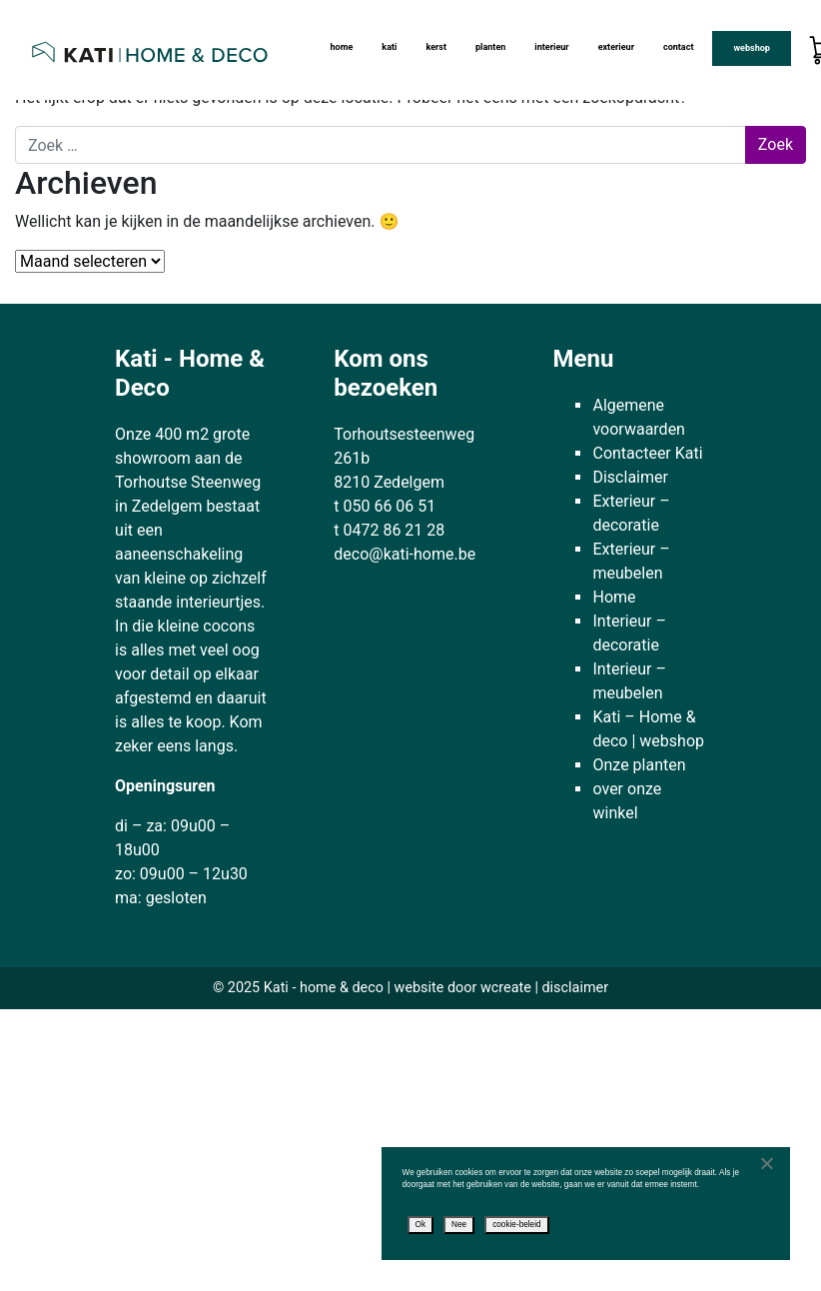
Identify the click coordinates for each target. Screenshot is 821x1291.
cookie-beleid (516, 1224)
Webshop (751, 48)
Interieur (551, 47)
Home (341, 47)
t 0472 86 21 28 (389, 530)
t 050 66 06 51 (384, 506)
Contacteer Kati (647, 453)
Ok (420, 1224)
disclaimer (574, 987)
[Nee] (766, 1163)
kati (389, 47)
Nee (458, 1224)
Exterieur (616, 47)
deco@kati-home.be (404, 554)
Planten (490, 47)
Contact (678, 47)
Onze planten (638, 764)
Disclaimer (629, 477)
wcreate (505, 987)
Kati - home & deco (324, 987)
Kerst (435, 47)
